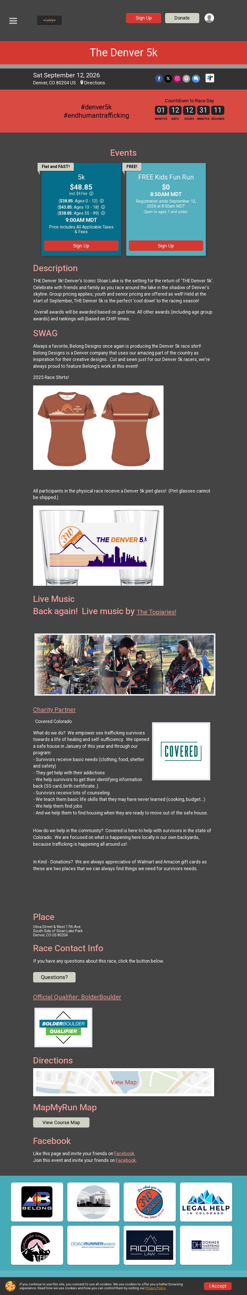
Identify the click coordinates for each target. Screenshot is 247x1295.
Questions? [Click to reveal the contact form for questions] (54, 977)
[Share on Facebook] (159, 78)
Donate (182, 18)
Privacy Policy (155, 1288)
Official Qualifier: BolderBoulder (77, 997)
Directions (94, 82)
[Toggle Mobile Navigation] (13, 21)
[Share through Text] (196, 78)
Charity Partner (54, 709)
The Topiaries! (156, 612)
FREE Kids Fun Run (166, 177)
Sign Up (143, 18)
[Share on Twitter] (168, 78)
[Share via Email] (186, 78)
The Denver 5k (123, 52)
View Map (124, 1082)
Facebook (124, 1153)
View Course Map (61, 1122)
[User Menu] (209, 18)
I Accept (217, 1286)
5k (81, 177)
